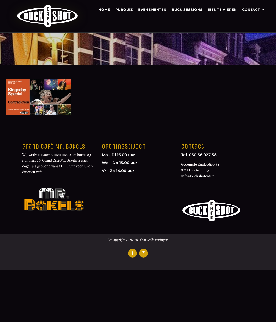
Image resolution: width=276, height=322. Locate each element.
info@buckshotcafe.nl (198, 176)
